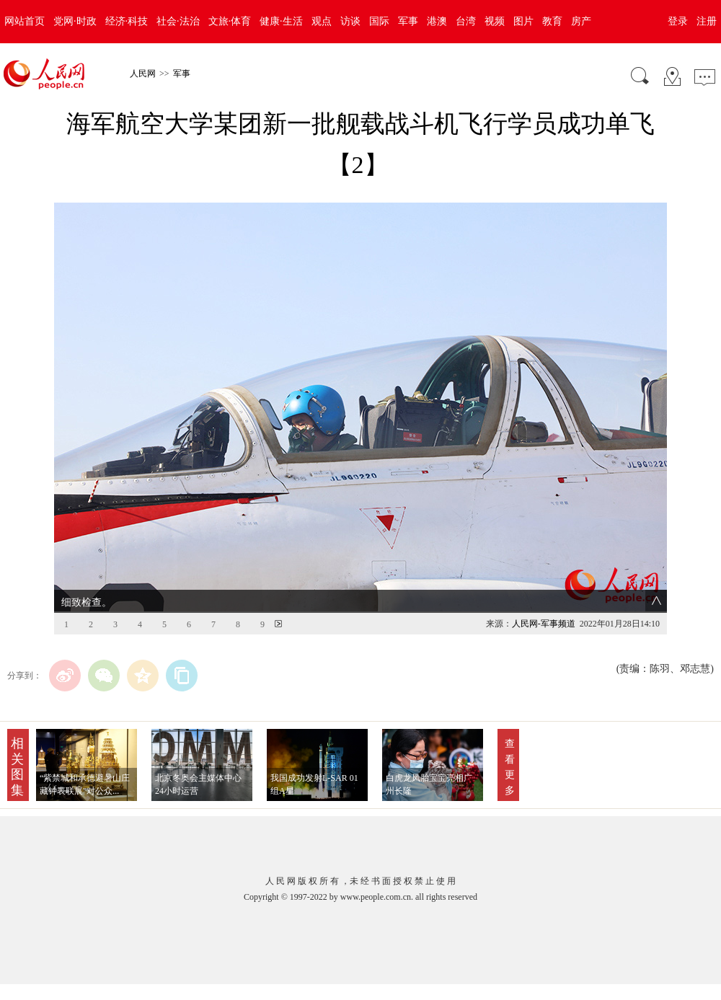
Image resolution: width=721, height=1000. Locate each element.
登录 (678, 21)
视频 (495, 21)
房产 (581, 21)
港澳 (437, 21)
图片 (523, 21)
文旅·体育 (230, 21)
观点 (321, 21)
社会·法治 (178, 21)
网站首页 (24, 21)
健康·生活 (281, 21)
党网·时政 (75, 21)
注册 (706, 21)
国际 (379, 21)
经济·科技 (127, 21)
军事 (408, 21)
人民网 (143, 73)
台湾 (466, 21)
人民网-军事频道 (543, 624)
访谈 (350, 21)
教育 (552, 21)
